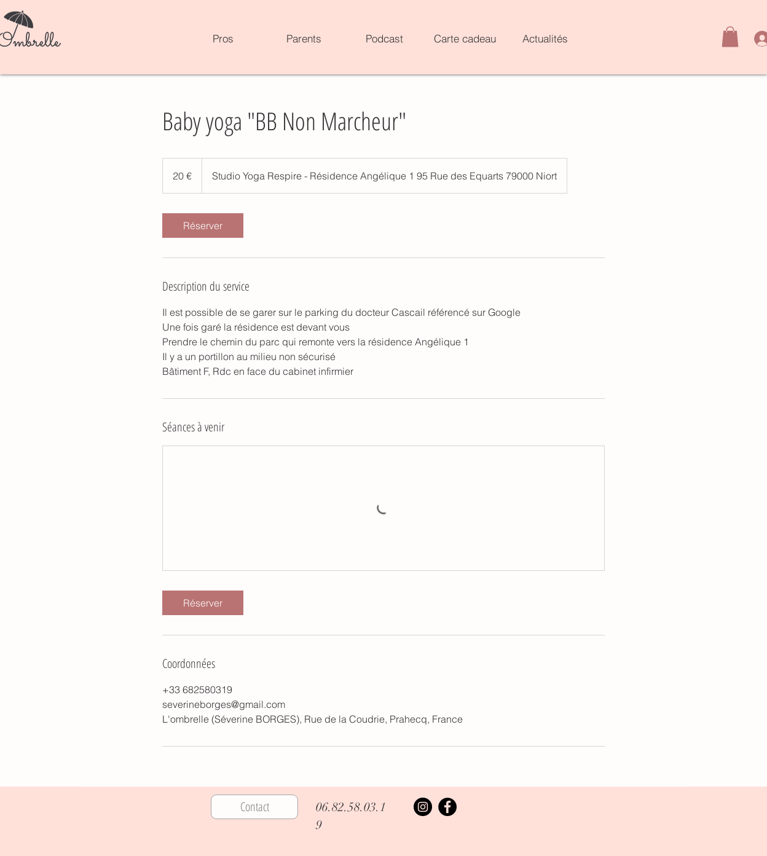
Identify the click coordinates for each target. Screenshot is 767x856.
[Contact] (254, 807)
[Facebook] (447, 807)
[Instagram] (423, 807)
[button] (730, 36)
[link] (202, 225)
